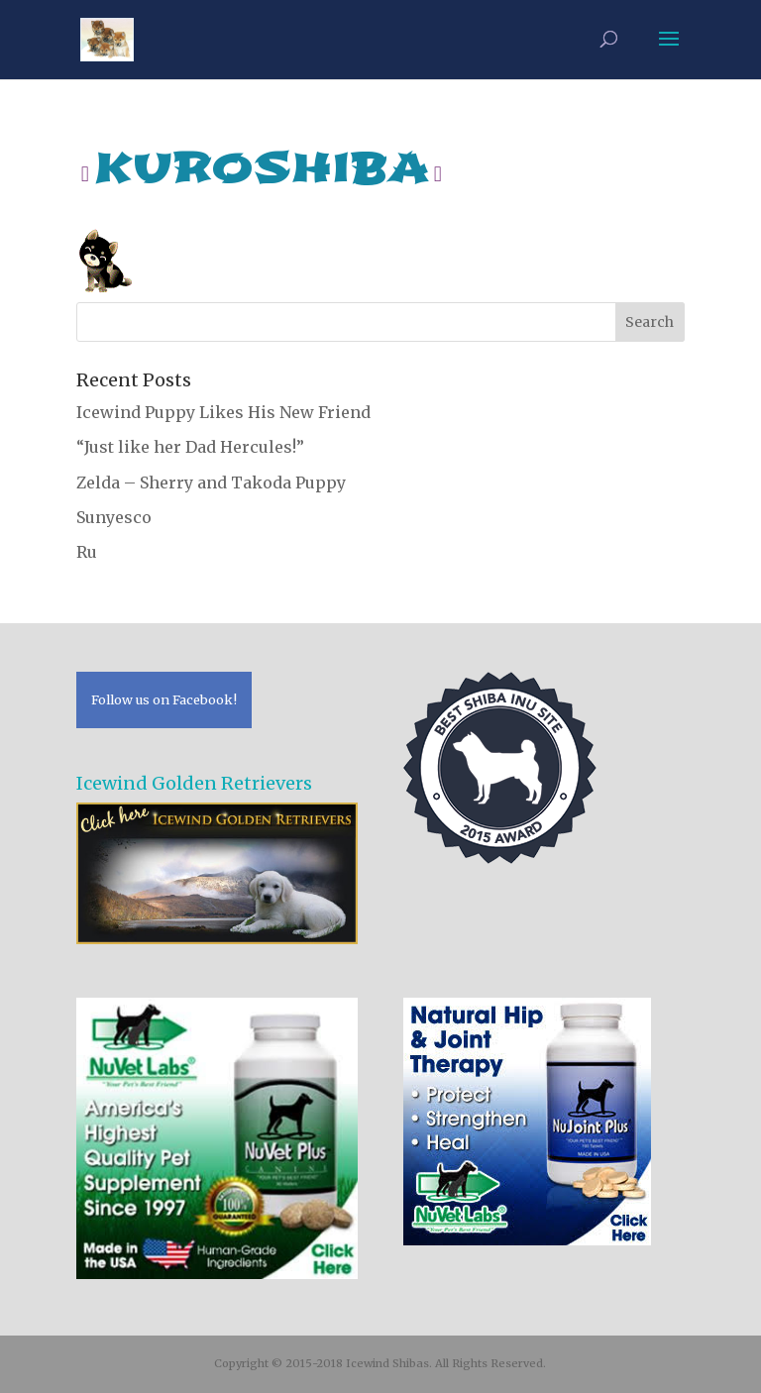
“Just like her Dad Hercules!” (190, 447)
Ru (86, 552)
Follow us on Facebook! (164, 699)
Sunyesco (114, 517)
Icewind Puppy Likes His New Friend (223, 412)
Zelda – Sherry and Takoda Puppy (211, 482)
